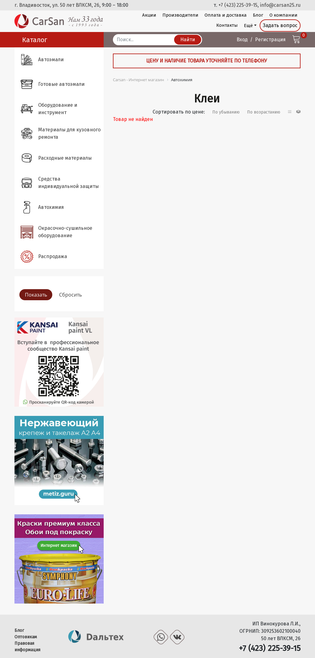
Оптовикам (25, 637)
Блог (258, 15)
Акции (149, 15)
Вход (242, 39)
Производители (180, 15)
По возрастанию (263, 112)
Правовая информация (27, 646)
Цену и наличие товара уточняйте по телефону (206, 61)
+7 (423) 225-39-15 (237, 5)
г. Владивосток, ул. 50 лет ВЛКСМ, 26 (56, 5)
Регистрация (270, 39)
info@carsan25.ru (280, 5)
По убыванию (226, 112)
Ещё (248, 25)
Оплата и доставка (226, 15)
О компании (283, 15)
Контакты (227, 25)
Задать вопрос (280, 25)
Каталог (34, 40)
